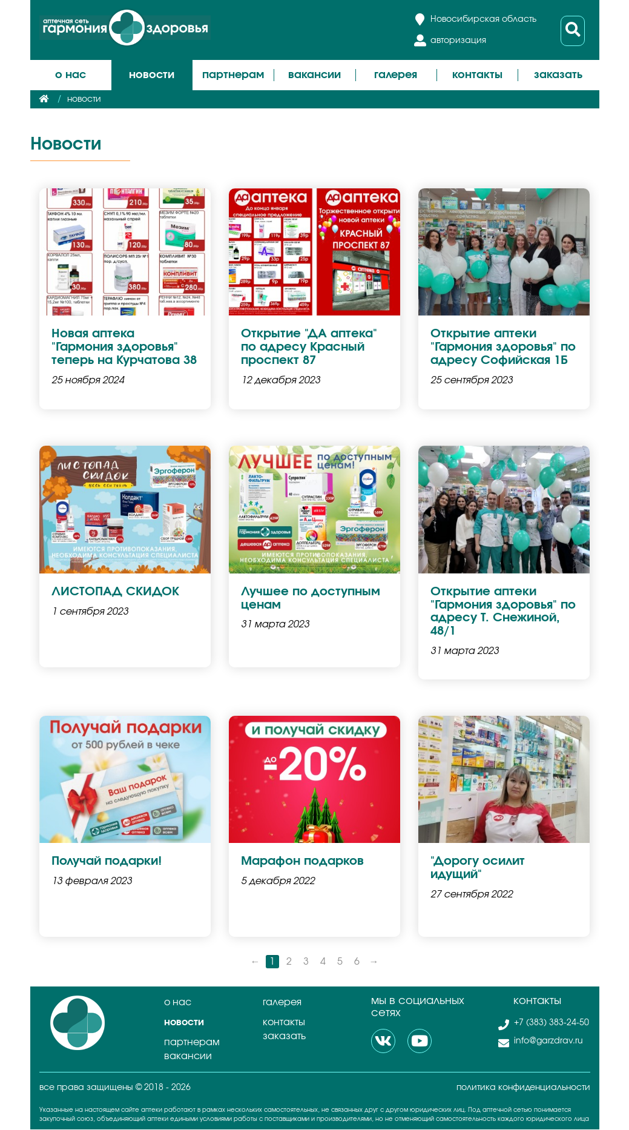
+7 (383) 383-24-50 (550, 1023)
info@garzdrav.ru (547, 1041)
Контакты (477, 75)
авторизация (458, 40)
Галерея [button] (395, 75)
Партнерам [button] (233, 75)
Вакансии (314, 75)
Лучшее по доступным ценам (310, 599)
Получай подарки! (106, 862)
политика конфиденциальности (523, 1088)
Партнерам (192, 1043)
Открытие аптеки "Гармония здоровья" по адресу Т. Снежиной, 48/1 (503, 612)
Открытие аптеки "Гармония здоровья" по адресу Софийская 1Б (503, 347)
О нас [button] (70, 75)
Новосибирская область (483, 19)
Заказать (558, 75)
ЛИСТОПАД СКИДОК (115, 592)
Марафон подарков (302, 862)
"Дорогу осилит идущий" (477, 869)
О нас (177, 1003)
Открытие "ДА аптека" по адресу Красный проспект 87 (309, 347)
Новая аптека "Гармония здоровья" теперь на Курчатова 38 (124, 347)
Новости (151, 75)
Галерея (282, 1003)
